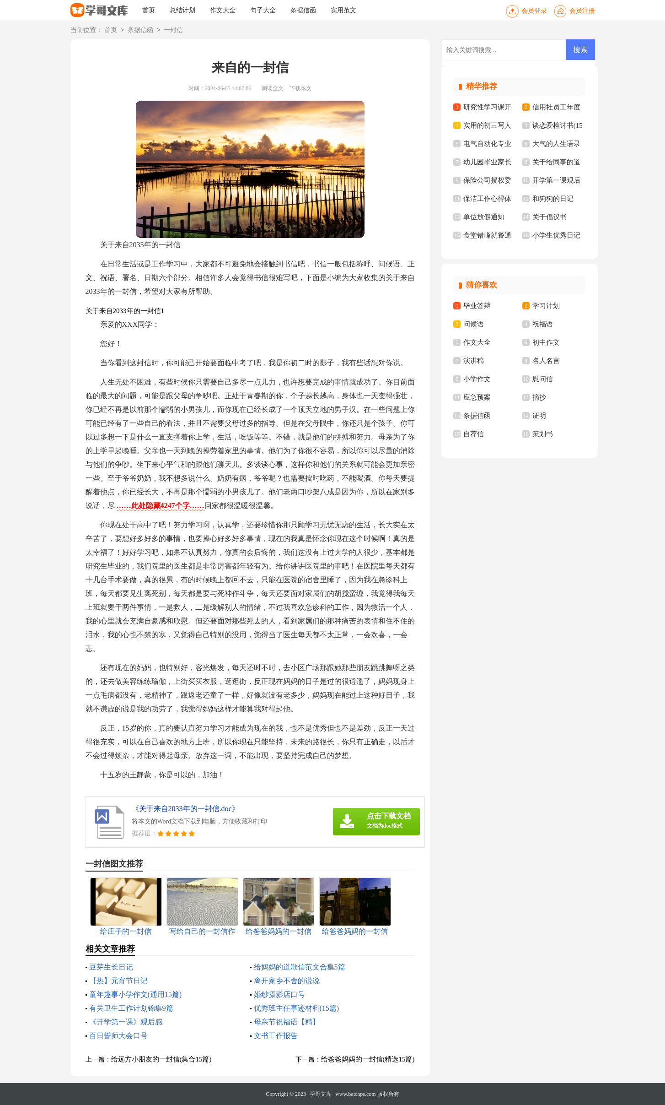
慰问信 (542, 379)
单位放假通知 (483, 217)
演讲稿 (473, 360)
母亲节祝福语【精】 (287, 1022)
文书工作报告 (276, 1036)
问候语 (473, 324)
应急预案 (477, 397)
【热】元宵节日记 (118, 981)
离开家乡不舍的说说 (287, 981)
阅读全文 (273, 88)
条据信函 (303, 10)
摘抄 (539, 397)
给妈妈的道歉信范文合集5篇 (299, 967)
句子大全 (263, 10)
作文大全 (223, 10)
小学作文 (477, 379)
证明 (539, 415)
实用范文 (343, 10)
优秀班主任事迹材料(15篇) (296, 1008)
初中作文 (546, 342)
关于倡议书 (549, 217)
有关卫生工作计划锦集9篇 (131, 1008)
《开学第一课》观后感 (125, 1022)
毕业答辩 (477, 305)
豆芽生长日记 (111, 967)
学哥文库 (321, 1094)
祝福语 (542, 324)
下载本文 (300, 88)
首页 (148, 10)
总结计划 (182, 10)
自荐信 (473, 434)
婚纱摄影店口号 (279, 994)
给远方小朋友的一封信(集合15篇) (161, 1059)
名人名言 (546, 360)
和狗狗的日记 (553, 198)
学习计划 (546, 305)
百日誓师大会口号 (118, 1036)
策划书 (542, 434)
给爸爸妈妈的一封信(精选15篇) (368, 1059)
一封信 (173, 30)
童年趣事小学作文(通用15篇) (135, 994)
